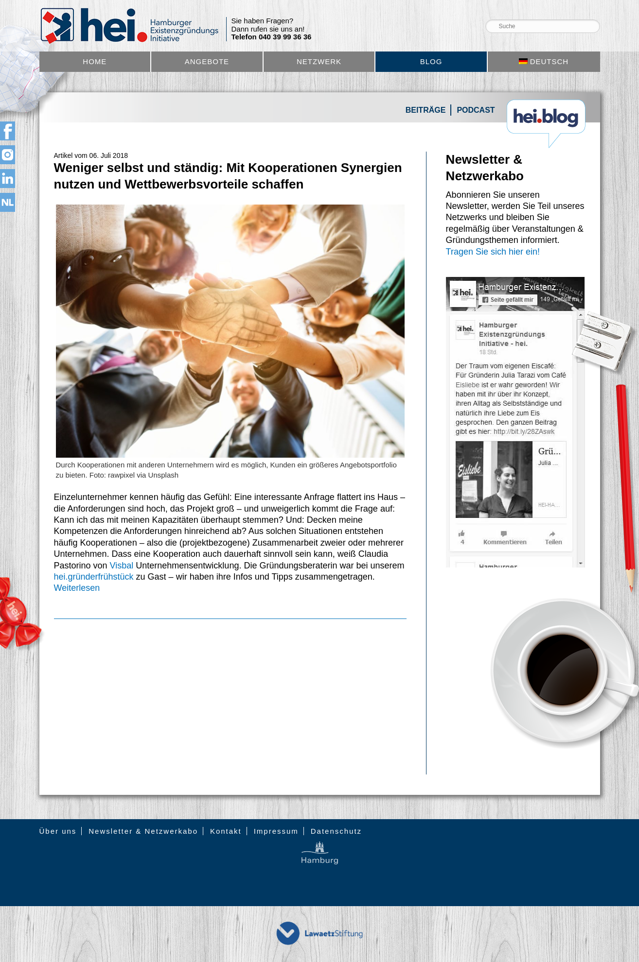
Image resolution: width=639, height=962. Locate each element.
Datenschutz (336, 831)
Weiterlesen (77, 588)
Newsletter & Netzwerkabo (143, 831)
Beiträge (426, 110)
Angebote (207, 61)
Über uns (58, 831)
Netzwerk (319, 61)
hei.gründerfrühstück (94, 577)
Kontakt (226, 831)
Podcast (476, 110)
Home (94, 61)
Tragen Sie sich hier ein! (493, 252)
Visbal (122, 565)
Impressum (276, 831)
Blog (431, 61)
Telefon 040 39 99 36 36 (271, 37)
